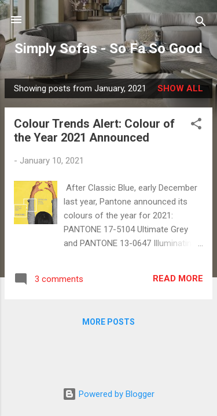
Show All (180, 88)
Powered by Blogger (108, 394)
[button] (196, 126)
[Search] (201, 23)
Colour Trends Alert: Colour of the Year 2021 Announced (94, 130)
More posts (108, 321)
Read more (178, 278)
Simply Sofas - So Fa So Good (108, 48)
